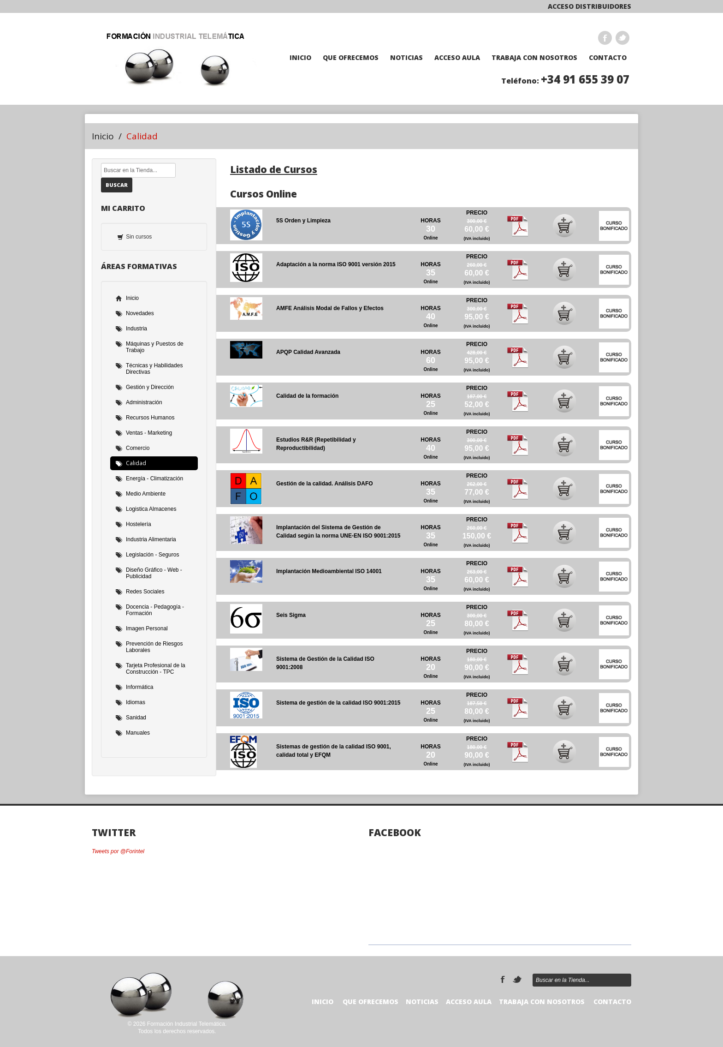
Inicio (300, 58)
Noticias (406, 58)
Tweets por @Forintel (118, 851)
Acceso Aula (457, 58)
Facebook (605, 38)
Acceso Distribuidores (589, 6)
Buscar (117, 184)
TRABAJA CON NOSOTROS (534, 58)
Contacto (608, 58)
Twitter (622, 38)
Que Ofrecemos (351, 58)
